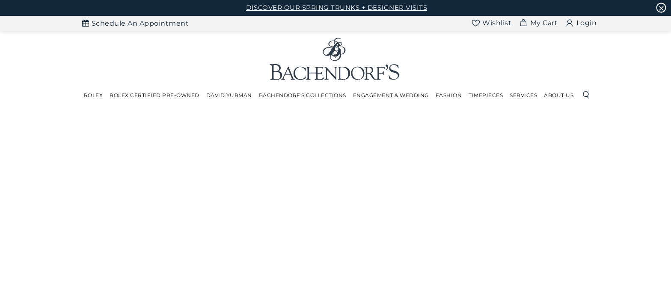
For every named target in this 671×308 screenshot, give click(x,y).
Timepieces (486, 95)
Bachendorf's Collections (302, 95)
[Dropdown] (93, 95)
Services (523, 95)
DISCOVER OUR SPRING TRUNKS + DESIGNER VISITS (336, 7)
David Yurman (229, 95)
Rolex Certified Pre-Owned (154, 95)
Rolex (93, 95)
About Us (558, 95)
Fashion (449, 95)
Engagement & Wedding (391, 95)
